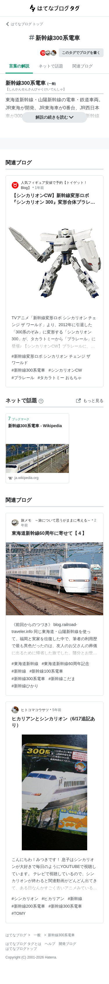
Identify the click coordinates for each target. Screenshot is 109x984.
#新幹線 (19, 671)
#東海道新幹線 (25, 663)
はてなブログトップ (21, 949)
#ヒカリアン (53, 898)
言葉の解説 (19, 66)
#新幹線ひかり (25, 686)
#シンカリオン (25, 898)
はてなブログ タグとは (23, 944)
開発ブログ (67, 944)
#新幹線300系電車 (28, 370)
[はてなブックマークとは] (41, 400)
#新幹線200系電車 (28, 906)
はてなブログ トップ (24, 24)
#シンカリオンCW (65, 370)
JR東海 (13, 107)
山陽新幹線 (49, 99)
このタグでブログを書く (81, 53)
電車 (70, 99)
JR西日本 (90, 107)
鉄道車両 (89, 99)
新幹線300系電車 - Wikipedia (35, 425)
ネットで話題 (51, 66)
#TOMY (19, 913)
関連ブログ (82, 66)
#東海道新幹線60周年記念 (65, 663)
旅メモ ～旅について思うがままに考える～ (56, 520)
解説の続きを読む (54, 117)
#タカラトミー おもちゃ (60, 377)
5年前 (56, 710)
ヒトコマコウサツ (35, 710)
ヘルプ (50, 944)
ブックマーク (18, 418)
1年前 (39, 188)
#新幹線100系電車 (46, 671)
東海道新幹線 (19, 99)
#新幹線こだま (62, 678)
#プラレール (23, 377)
